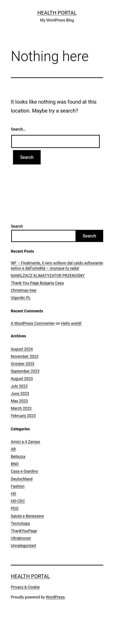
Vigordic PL (21, 297)
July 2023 (19, 386)
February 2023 (23, 415)
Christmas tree (23, 290)
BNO (15, 464)
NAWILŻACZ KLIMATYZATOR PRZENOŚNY (48, 275)
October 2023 (22, 363)
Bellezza (18, 456)
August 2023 (22, 378)
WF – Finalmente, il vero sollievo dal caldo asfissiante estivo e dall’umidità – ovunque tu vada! (57, 265)
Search (17, 226)
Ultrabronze (21, 538)
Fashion (17, 486)
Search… (18, 129)
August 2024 (22, 349)
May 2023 (19, 401)
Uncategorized (23, 545)
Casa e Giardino (24, 471)
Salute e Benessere (27, 516)
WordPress (55, 597)
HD (13, 493)
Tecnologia (20, 523)
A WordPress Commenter (33, 323)
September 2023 (25, 371)
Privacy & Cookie (25, 587)
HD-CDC (18, 501)
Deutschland (21, 479)
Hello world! (71, 323)
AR (13, 449)
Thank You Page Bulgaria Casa (37, 283)
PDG (14, 508)
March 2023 (21, 408)
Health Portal (57, 13)
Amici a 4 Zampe (25, 441)
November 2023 (25, 356)
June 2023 (20, 393)
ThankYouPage (24, 531)
